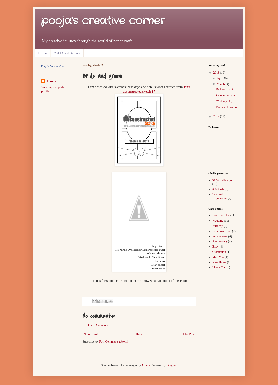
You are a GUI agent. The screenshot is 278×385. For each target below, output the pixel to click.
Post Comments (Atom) (113, 341)
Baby (215, 246)
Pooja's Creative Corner (53, 66)
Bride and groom (226, 107)
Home (42, 53)
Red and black (224, 89)
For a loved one (221, 231)
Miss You (218, 257)
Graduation (219, 251)
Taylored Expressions (219, 196)
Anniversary (219, 241)
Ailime (145, 365)
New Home (219, 262)
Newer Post (91, 334)
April (220, 78)
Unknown (52, 81)
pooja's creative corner (103, 21)
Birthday (217, 226)
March (221, 84)
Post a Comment (98, 325)
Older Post (188, 334)
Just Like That (221, 215)
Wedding (217, 220)
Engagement (220, 236)
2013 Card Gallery (67, 53)
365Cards (218, 189)
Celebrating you (226, 95)
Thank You (219, 267)
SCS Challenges (222, 180)
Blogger (171, 365)
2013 (216, 72)
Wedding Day (224, 101)
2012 (216, 116)
